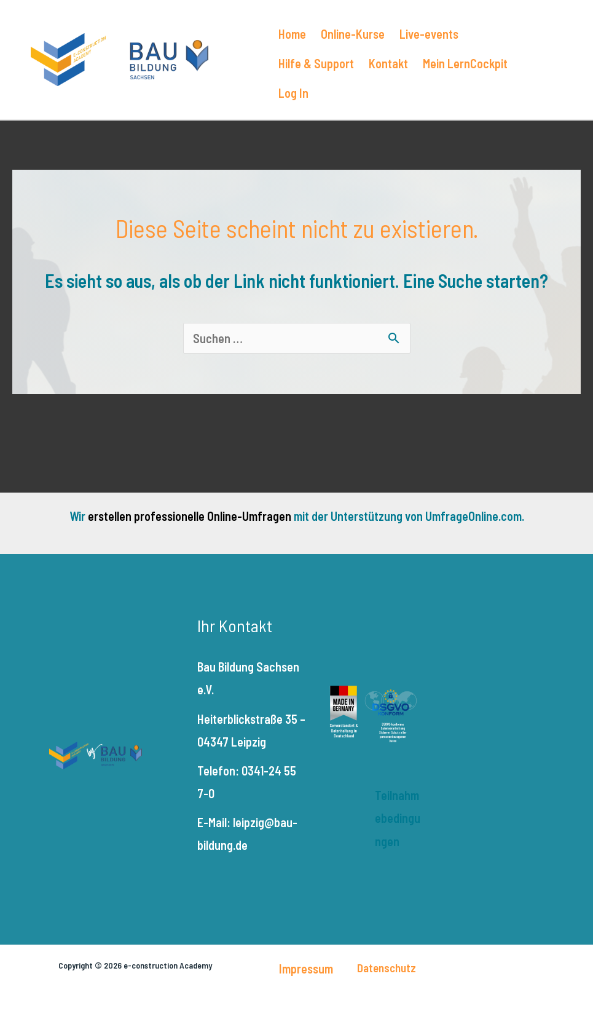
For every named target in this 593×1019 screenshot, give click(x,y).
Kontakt (388, 63)
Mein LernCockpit (465, 63)
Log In (293, 92)
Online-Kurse (353, 33)
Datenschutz (386, 968)
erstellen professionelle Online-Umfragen (189, 516)
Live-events (428, 33)
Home (292, 33)
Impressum (306, 968)
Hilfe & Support (316, 63)
